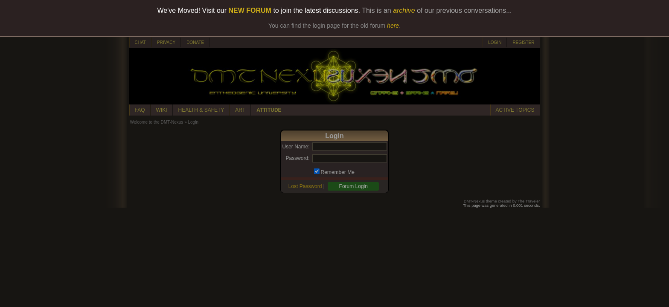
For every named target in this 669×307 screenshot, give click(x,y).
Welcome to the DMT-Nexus (156, 122)
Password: (297, 158)
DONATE (195, 42)
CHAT (140, 42)
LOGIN (494, 42)
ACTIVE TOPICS (515, 110)
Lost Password (305, 186)
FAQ (140, 110)
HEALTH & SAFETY (201, 110)
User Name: (295, 147)
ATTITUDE (268, 110)
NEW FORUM (250, 10)
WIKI (161, 110)
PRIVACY (166, 42)
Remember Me (338, 172)
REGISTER (523, 42)
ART (240, 110)
